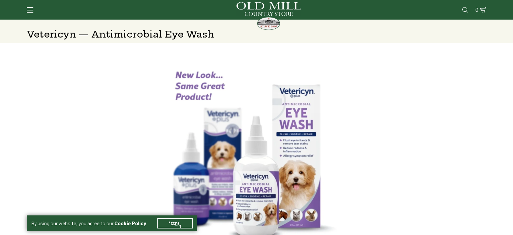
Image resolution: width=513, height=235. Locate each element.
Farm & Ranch (433, 24)
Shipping (354, 141)
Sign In (109, 5)
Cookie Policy (130, 215)
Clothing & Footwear (366, 24)
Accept (175, 215)
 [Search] (478, 24)
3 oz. (356, 125)
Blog (460, 5)
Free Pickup (438, 141)
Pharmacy (379, 5)
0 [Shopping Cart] (475, 5)
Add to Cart (431, 193)
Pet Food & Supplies (289, 24)
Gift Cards (410, 5)
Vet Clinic (348, 5)
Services (317, 5)
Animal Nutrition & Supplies (203, 24)
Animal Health (124, 24)
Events (439, 5)
